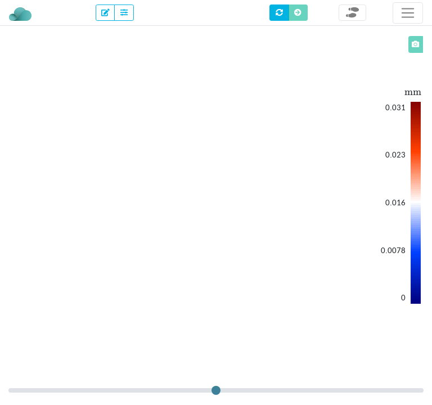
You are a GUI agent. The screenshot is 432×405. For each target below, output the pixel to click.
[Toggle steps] (352, 12)
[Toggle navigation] (408, 13)
